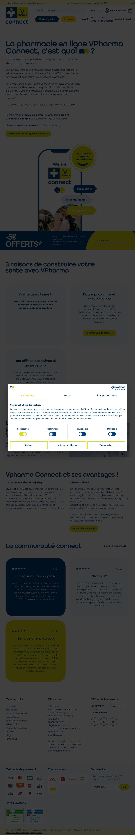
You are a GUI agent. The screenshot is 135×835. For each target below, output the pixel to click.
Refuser (29, 445)
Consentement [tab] (28, 395)
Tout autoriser (106, 445)
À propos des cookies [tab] (107, 395)
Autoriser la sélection (67, 445)
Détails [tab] (67, 395)
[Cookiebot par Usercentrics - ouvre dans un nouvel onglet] (113, 388)
